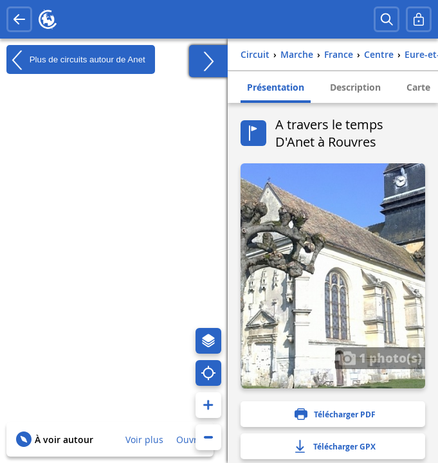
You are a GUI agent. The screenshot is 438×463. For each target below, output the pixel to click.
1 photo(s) (380, 358)
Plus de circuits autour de (75, 60)
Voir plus (144, 439)
